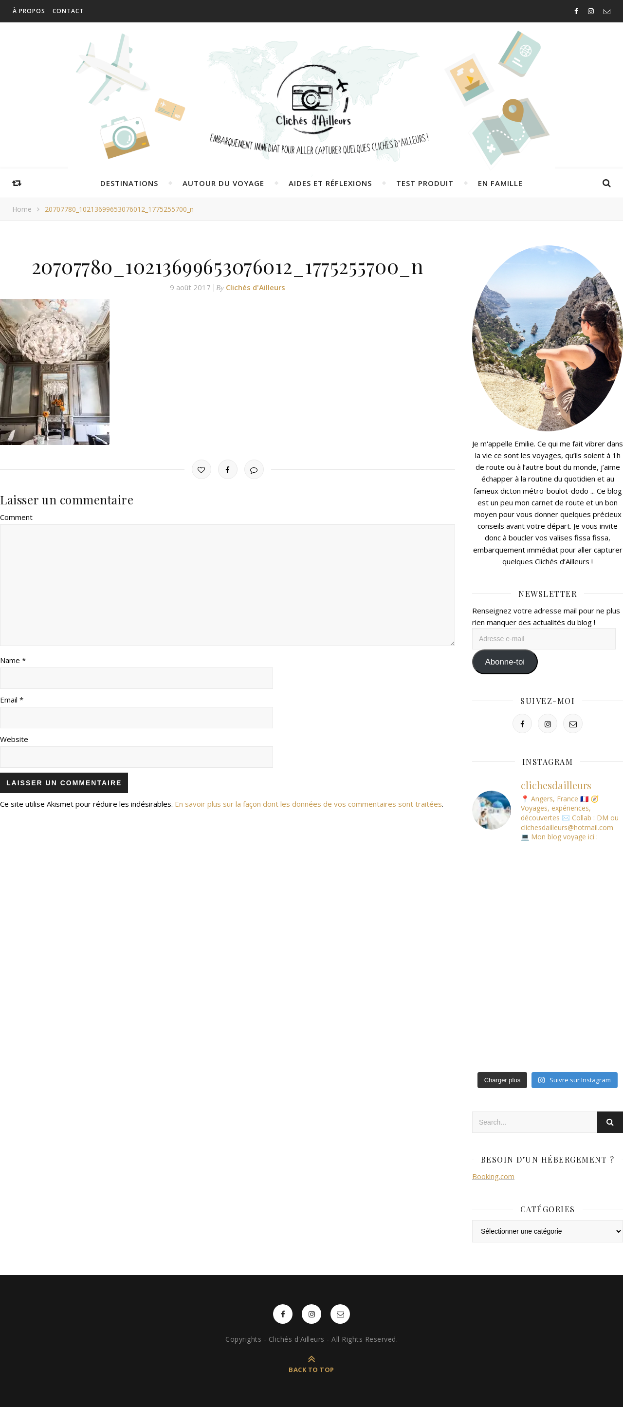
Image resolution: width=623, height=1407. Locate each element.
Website (14, 739)
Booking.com (493, 1176)
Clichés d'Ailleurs (255, 287)
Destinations (129, 183)
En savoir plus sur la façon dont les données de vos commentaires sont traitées (308, 804)
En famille (500, 183)
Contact (68, 11)
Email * (11, 699)
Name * (13, 660)
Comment (16, 517)
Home (22, 209)
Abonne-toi (505, 661)
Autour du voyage (223, 183)
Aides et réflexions (330, 183)
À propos (29, 11)
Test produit (425, 183)
